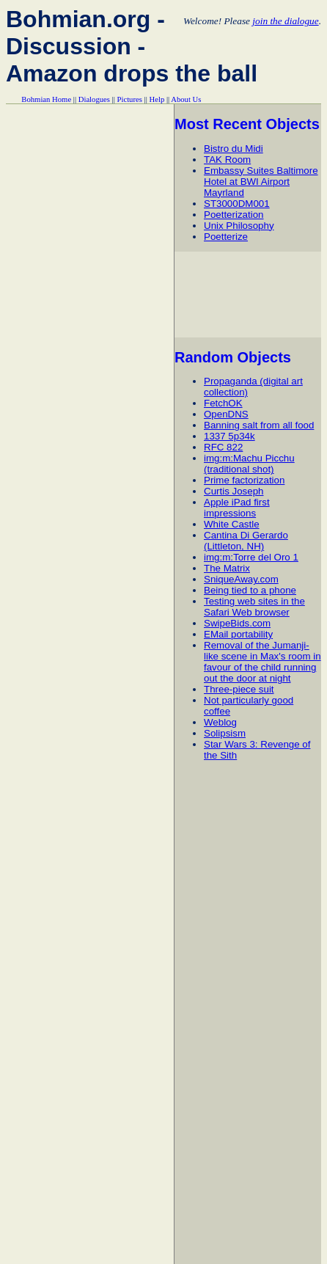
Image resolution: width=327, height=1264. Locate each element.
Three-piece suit (239, 689)
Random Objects (232, 357)
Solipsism (225, 733)
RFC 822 (223, 447)
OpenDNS (226, 414)
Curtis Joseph (234, 491)
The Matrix (227, 568)
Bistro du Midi (233, 148)
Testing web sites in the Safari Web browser (254, 607)
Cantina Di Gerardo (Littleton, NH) (246, 541)
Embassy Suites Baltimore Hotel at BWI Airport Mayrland (261, 181)
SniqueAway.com (241, 579)
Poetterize (226, 236)
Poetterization (234, 214)
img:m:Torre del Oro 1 (251, 557)
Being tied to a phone (250, 590)
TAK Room (227, 159)
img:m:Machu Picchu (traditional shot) (249, 464)
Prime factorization (244, 480)
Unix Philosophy (239, 225)
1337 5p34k (229, 436)
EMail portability (238, 634)
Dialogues (94, 99)
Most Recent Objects (247, 124)
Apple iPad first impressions (237, 508)
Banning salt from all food (259, 425)
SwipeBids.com (237, 623)
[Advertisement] (250, 294)
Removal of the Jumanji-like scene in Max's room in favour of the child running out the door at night (262, 662)
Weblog (220, 722)
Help (157, 99)
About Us (186, 99)
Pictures (129, 99)
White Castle (232, 524)
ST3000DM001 (237, 203)
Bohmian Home (46, 99)
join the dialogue (285, 20)
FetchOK (223, 403)
